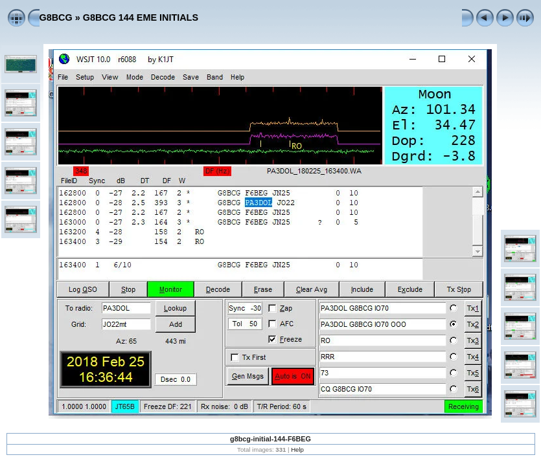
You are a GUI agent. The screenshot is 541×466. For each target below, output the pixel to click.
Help (297, 449)
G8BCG (56, 17)
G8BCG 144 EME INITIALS (140, 17)
